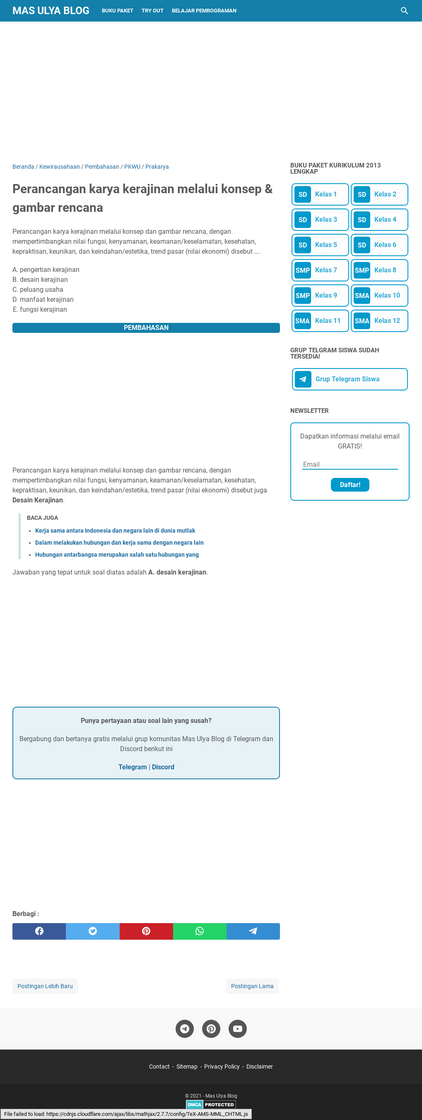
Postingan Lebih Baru (45, 986)
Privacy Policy (222, 1066)
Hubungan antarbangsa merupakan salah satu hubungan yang (117, 554)
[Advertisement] (211, 92)
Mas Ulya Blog (50, 11)
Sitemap (187, 1066)
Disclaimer (259, 1066)
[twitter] (92, 931)
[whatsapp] (200, 931)
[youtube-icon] (238, 1029)
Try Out (153, 10)
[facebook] (39, 931)
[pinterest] (146, 931)
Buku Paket (117, 10)
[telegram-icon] (185, 1029)
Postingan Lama (252, 986)
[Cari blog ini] (405, 11)
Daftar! (350, 485)
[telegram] (253, 931)
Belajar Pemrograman (204, 10)
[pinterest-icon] (211, 1029)
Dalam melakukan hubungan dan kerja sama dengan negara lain (119, 542)
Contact (159, 1066)
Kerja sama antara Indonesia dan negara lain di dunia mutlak (115, 530)
